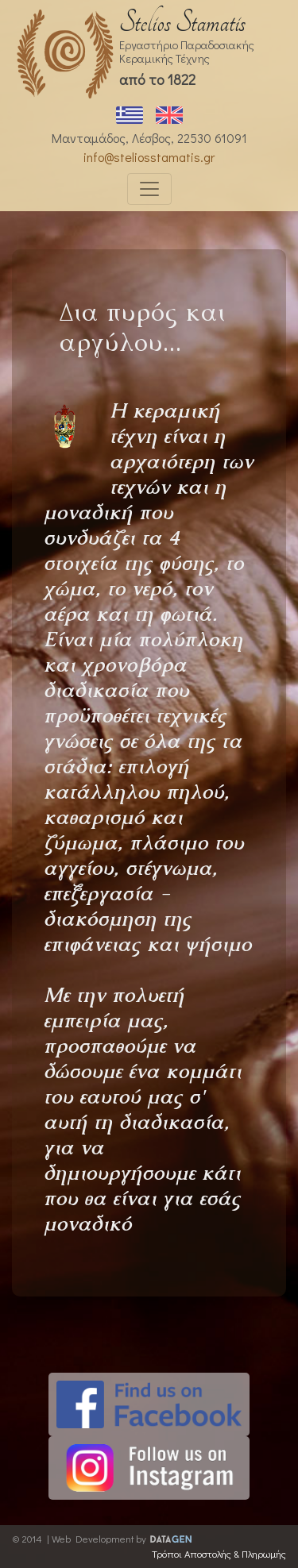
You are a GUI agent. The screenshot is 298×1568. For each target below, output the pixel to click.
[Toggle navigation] (149, 189)
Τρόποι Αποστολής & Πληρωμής (219, 1553)
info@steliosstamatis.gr (149, 156)
